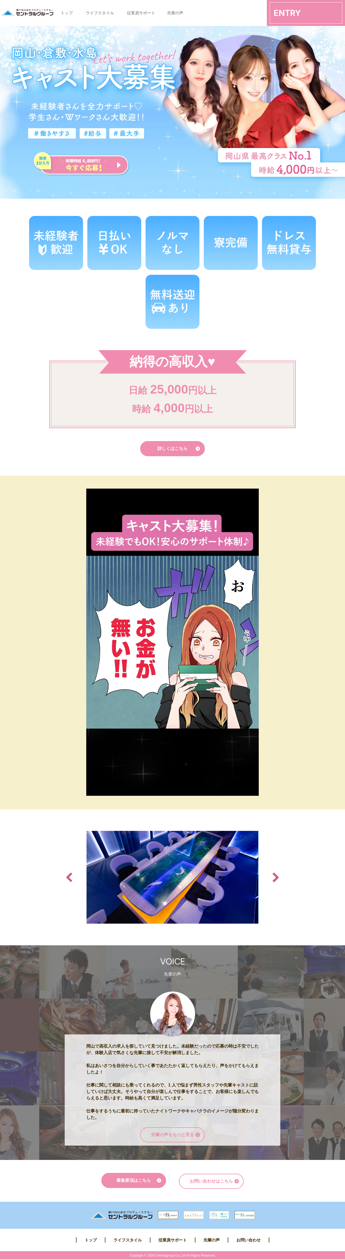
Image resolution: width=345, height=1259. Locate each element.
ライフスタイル (100, 13)
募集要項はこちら (133, 1180)
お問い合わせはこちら (211, 1180)
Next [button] (275, 877)
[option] (172, 877)
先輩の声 (175, 13)
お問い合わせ (248, 1239)
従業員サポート (141, 13)
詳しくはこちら (172, 448)
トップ (67, 13)
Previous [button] (69, 877)
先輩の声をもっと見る (172, 1134)
